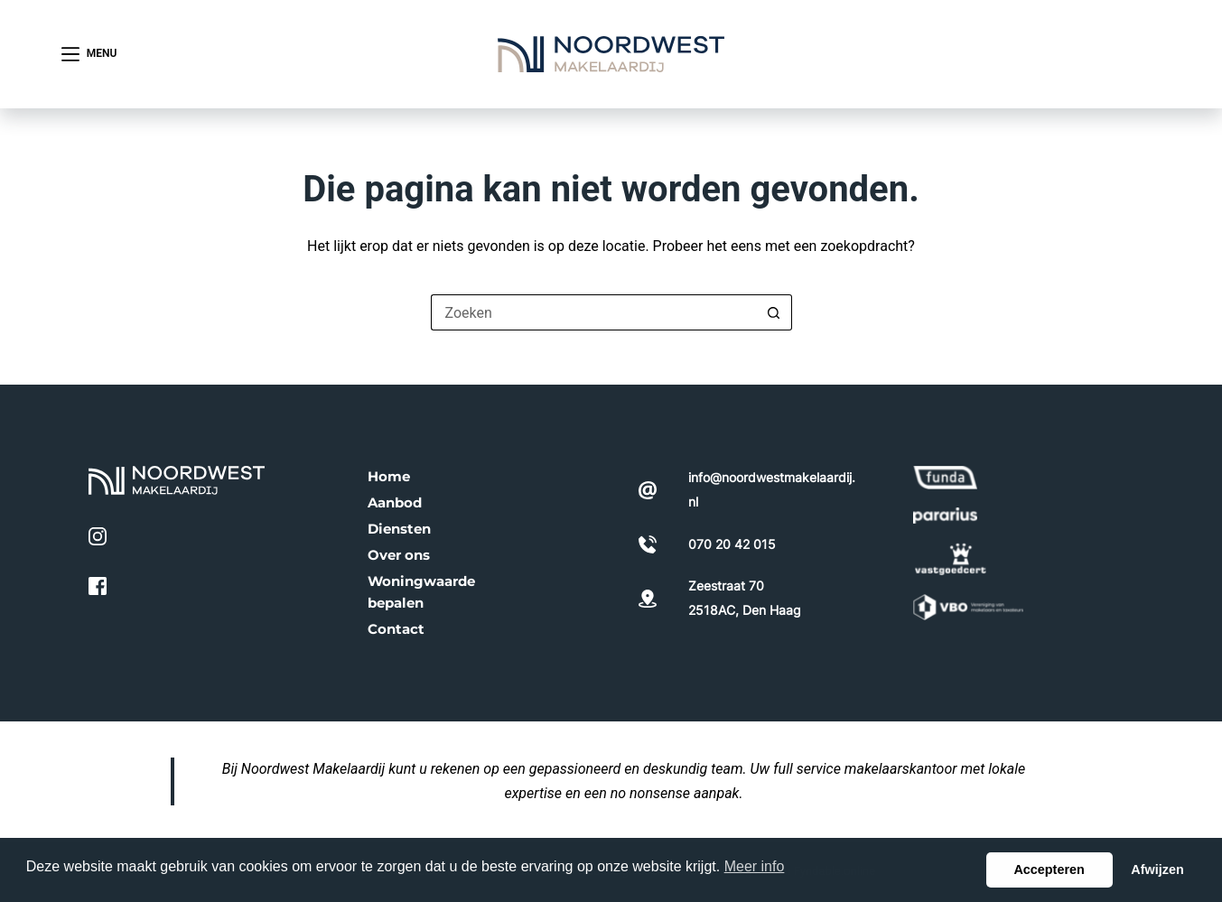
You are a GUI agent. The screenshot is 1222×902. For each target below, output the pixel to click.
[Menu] (89, 54)
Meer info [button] (754, 866)
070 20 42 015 (1089, 53)
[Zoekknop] (774, 312)
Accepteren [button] (1048, 869)
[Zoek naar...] (593, 312)
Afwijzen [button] (1157, 869)
